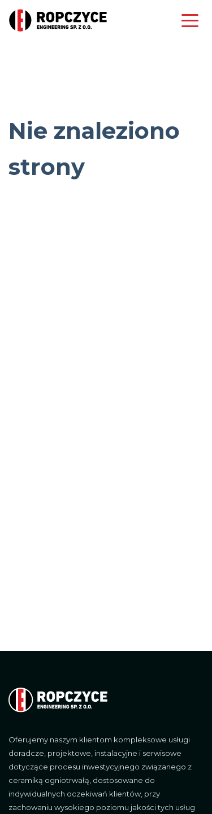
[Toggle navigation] (191, 23)
